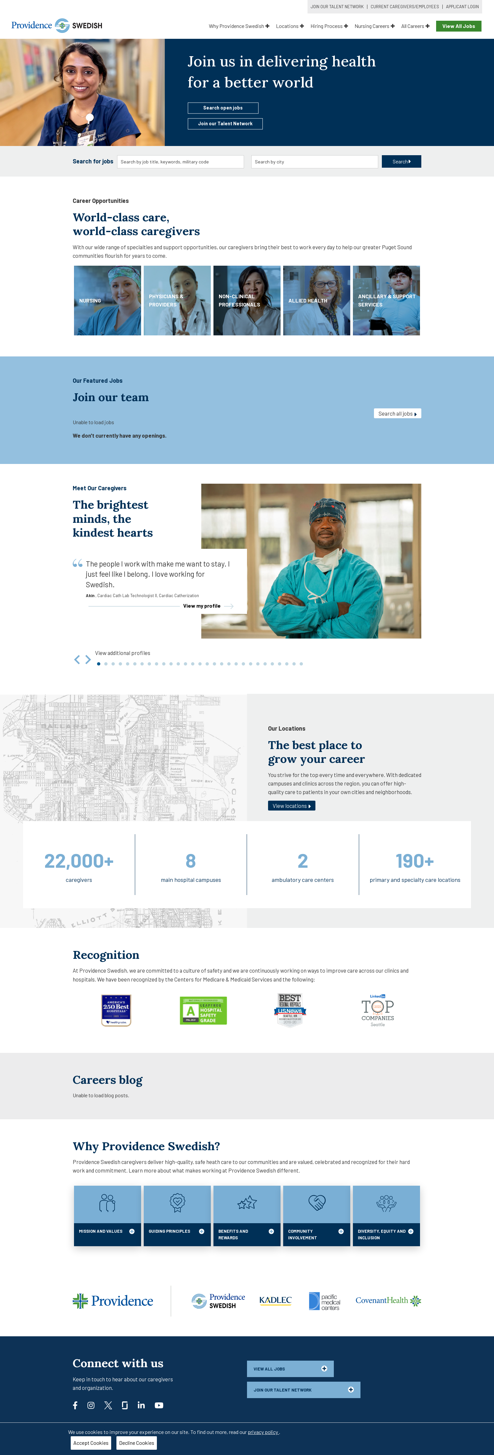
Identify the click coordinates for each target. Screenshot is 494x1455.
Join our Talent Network (225, 123)
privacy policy (263, 1432)
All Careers (415, 26)
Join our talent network (304, 1390)
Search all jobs (398, 413)
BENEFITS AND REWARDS (246, 1234)
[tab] (98, 664)
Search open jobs (223, 107)
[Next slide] (87, 659)
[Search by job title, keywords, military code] (180, 161)
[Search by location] (315, 161)
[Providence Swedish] (57, 25)
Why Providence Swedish (239, 26)
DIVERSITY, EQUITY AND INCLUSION (385, 1234)
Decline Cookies (136, 1443)
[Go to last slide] (78, 659)
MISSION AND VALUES (107, 1234)
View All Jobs (458, 26)
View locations (292, 805)
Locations (290, 26)
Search (402, 161)
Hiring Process (329, 26)
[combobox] (180, 161)
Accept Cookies (91, 1443)
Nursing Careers (375, 26)
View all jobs (290, 1368)
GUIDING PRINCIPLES (176, 1234)
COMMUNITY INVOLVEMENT (316, 1234)
